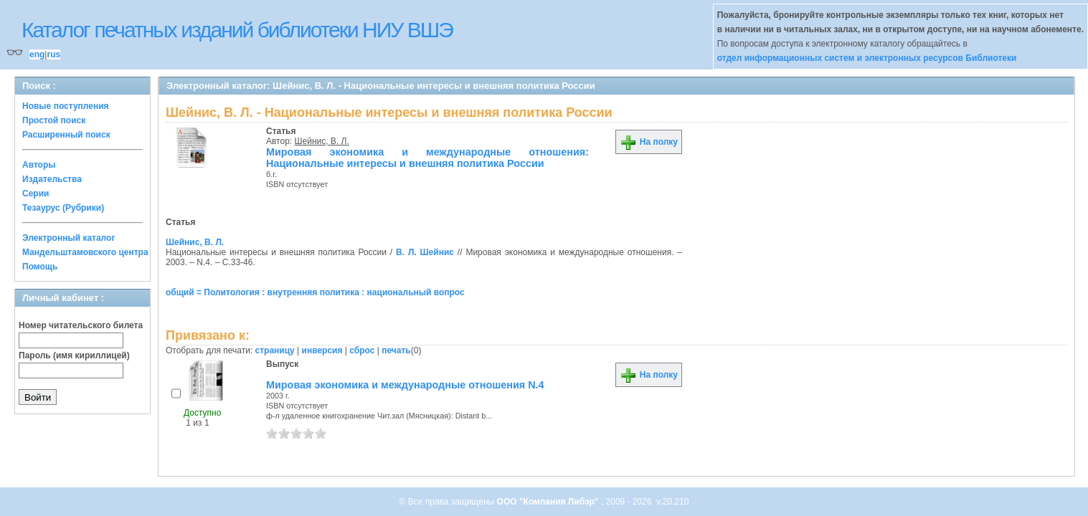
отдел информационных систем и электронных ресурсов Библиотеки (867, 58)
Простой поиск (53, 120)
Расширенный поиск (66, 135)
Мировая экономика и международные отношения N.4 (405, 385)
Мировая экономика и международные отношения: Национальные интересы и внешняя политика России (427, 157)
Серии (35, 193)
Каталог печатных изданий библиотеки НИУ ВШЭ (237, 30)
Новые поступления (65, 106)
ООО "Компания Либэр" (549, 502)
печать (396, 350)
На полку (649, 142)
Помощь (39, 267)
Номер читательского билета (81, 325)
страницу (275, 350)
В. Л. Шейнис (425, 252)
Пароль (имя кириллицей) (74, 355)
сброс (361, 350)
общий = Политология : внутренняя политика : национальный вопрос (315, 292)
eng (36, 54)
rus (53, 54)
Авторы (39, 165)
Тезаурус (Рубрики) (63, 208)
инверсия (322, 350)
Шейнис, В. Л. (322, 141)
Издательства (52, 179)
